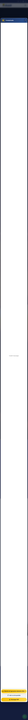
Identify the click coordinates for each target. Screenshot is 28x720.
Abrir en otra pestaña (14, 695)
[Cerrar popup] (25, 20)
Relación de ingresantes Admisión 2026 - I (14, 691)
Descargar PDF (14, 699)
